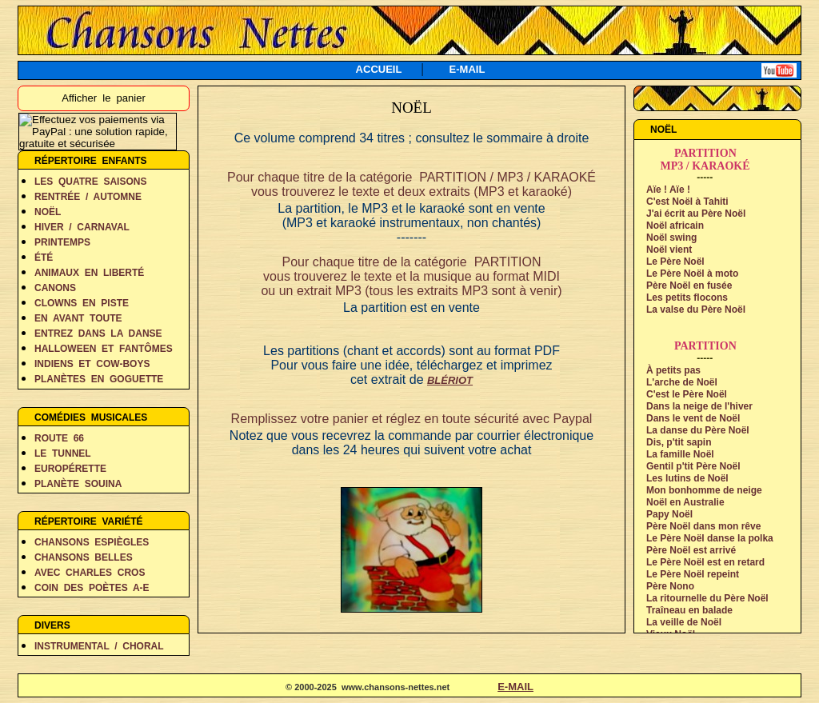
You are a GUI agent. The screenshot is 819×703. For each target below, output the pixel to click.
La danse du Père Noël (697, 430)
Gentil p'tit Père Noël (693, 466)
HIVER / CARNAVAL (82, 227)
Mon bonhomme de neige (704, 490)
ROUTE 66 (59, 438)
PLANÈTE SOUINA (78, 483)
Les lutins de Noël (687, 478)
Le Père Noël (675, 261)
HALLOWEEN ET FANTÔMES (103, 348)
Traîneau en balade (689, 610)
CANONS (55, 288)
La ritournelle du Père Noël (707, 598)
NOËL (47, 212)
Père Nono (670, 586)
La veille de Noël (683, 622)
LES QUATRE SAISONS (90, 181)
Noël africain (675, 225)
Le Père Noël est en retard (705, 562)
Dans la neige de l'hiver (699, 406)
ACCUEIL (379, 69)
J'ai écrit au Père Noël (695, 213)
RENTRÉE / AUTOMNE (88, 196)
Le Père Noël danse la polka (709, 538)
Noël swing (671, 237)
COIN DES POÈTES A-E (92, 587)
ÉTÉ (43, 257)
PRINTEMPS (62, 242)
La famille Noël (680, 454)
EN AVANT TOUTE (78, 318)
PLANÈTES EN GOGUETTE (98, 379)
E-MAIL (467, 69)
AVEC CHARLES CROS (89, 572)
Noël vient (669, 249)
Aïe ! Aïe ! (668, 189)
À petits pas (673, 370)
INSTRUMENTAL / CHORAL (99, 646)
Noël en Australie (685, 502)
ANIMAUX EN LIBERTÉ (89, 272)
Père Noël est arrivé (691, 550)
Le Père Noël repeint (692, 574)
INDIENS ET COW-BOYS (92, 363)
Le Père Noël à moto (692, 273)
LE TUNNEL (62, 453)
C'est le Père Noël (686, 394)
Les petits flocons (687, 297)
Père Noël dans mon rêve (703, 526)
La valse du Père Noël (695, 309)
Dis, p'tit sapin (679, 442)
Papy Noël (669, 514)
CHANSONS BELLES (83, 557)
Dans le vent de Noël (693, 418)
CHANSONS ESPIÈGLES (91, 542)
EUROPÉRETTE (70, 468)
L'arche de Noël (681, 382)
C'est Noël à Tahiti (687, 201)
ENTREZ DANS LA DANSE (98, 333)
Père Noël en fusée (689, 285)
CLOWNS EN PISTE (81, 303)
